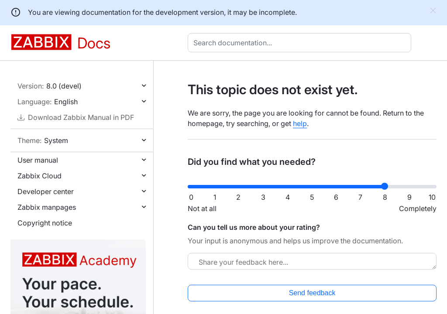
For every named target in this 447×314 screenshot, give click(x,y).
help (300, 123)
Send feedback (312, 293)
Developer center (45, 191)
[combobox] (301, 42)
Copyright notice (44, 222)
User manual (37, 160)
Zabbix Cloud (39, 175)
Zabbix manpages (46, 207)
